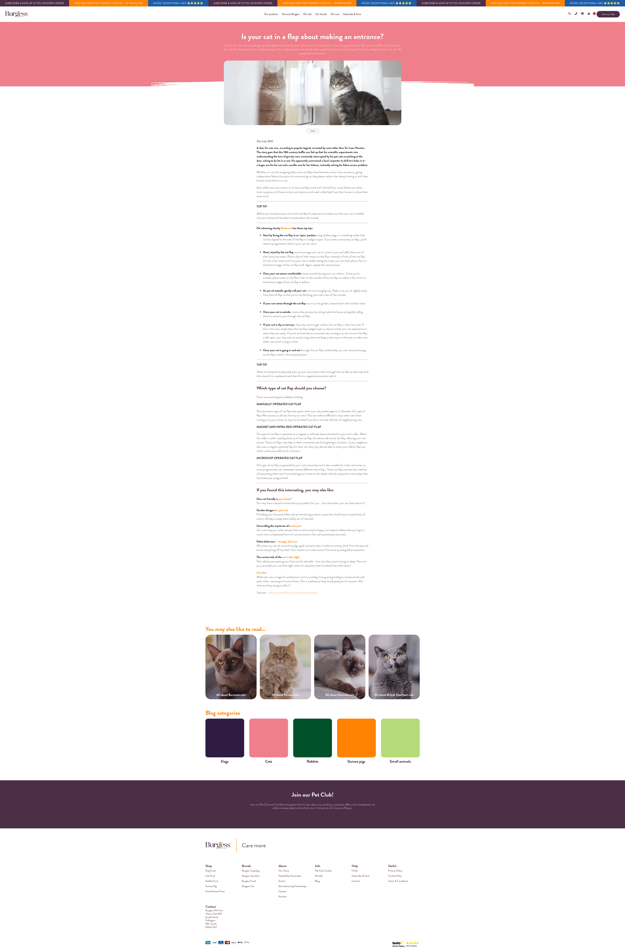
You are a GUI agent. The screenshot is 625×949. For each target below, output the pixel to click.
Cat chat (261, 572)
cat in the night (291, 557)
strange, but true (287, 541)
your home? (285, 499)
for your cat (281, 510)
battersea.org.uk (308, 592)
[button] (271, 14)
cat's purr (296, 526)
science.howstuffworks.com (282, 592)
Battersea (286, 228)
